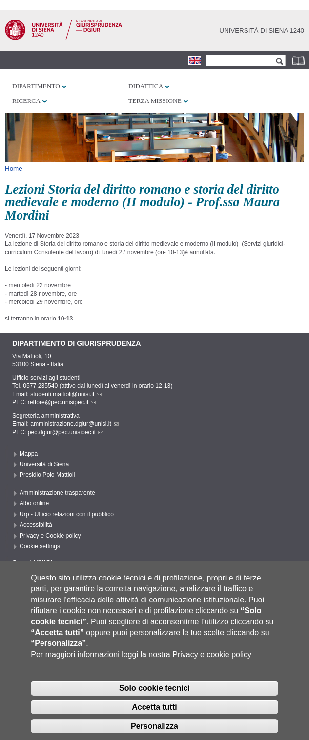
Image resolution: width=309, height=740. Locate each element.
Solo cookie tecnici (154, 701)
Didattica (145, 86)
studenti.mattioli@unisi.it (66, 394)
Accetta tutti (154, 720)
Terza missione (155, 100)
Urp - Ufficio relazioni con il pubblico (67, 514)
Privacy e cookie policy (211, 667)
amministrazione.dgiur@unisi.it (74, 423)
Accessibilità (36, 524)
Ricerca (26, 100)
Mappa (29, 453)
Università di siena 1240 (261, 30)
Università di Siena (44, 464)
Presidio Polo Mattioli (47, 474)
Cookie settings (40, 546)
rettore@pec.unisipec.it (62, 402)
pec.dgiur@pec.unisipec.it (65, 432)
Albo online (34, 503)
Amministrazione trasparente (57, 492)
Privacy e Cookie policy (50, 535)
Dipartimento (36, 86)
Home (13, 168)
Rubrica (299, 60)
